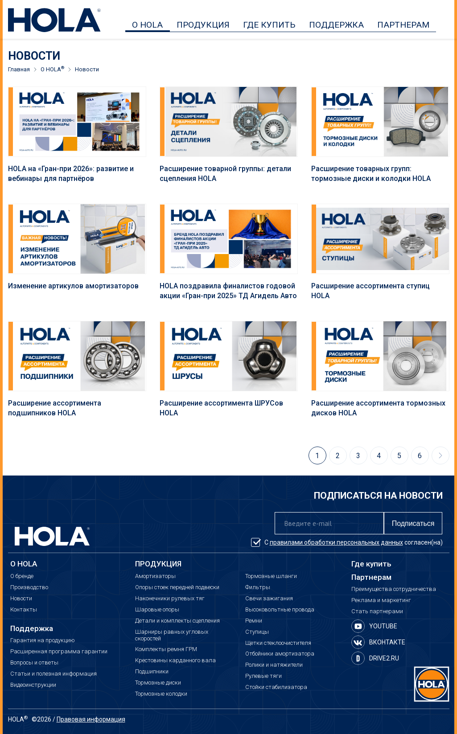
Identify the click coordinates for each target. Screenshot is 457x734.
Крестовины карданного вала (175, 660)
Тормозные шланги (271, 576)
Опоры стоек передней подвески (177, 587)
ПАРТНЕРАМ (403, 25)
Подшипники (152, 671)
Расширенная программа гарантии (58, 651)
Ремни (253, 621)
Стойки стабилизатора (276, 687)
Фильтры (257, 587)
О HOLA (147, 25)
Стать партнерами (377, 611)
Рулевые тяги (263, 676)
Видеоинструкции (33, 685)
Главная (19, 69)
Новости (21, 598)
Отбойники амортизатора (279, 654)
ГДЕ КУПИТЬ (269, 25)
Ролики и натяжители (274, 665)
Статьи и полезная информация (53, 674)
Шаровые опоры (157, 610)
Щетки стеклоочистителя (278, 643)
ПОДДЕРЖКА (336, 25)
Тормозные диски (158, 683)
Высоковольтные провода (279, 610)
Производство (29, 587)
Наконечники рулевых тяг (170, 598)
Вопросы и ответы (34, 663)
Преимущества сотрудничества (393, 589)
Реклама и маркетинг (381, 600)
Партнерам (371, 577)
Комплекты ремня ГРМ (166, 649)
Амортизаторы (155, 576)
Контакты (23, 610)
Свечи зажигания (269, 598)
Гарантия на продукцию (42, 640)
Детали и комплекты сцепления (177, 621)
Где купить (371, 564)
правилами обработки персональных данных (336, 542)
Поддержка (31, 628)
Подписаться (413, 523)
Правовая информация (91, 719)
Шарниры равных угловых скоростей (171, 635)
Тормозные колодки (161, 694)
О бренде (21, 576)
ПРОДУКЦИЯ (203, 25)
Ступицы (257, 632)
